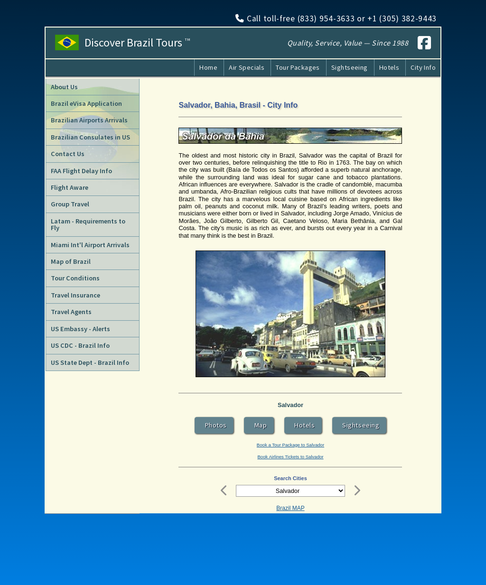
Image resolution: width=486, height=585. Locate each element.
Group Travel (70, 204)
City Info (423, 67)
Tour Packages (298, 67)
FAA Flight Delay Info (81, 171)
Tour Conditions (75, 278)
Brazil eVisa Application (86, 103)
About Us (64, 87)
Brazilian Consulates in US (90, 137)
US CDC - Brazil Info (80, 345)
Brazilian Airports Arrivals (89, 120)
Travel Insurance (75, 295)
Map (259, 425)
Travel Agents (71, 311)
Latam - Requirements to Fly (88, 224)
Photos (214, 425)
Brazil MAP (290, 508)
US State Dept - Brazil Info (90, 362)
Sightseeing (349, 67)
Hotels (389, 67)
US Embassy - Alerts (80, 329)
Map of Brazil (71, 261)
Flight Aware (69, 187)
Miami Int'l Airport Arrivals (90, 245)
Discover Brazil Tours (137, 42)
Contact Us (67, 153)
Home (208, 67)
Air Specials (246, 67)
